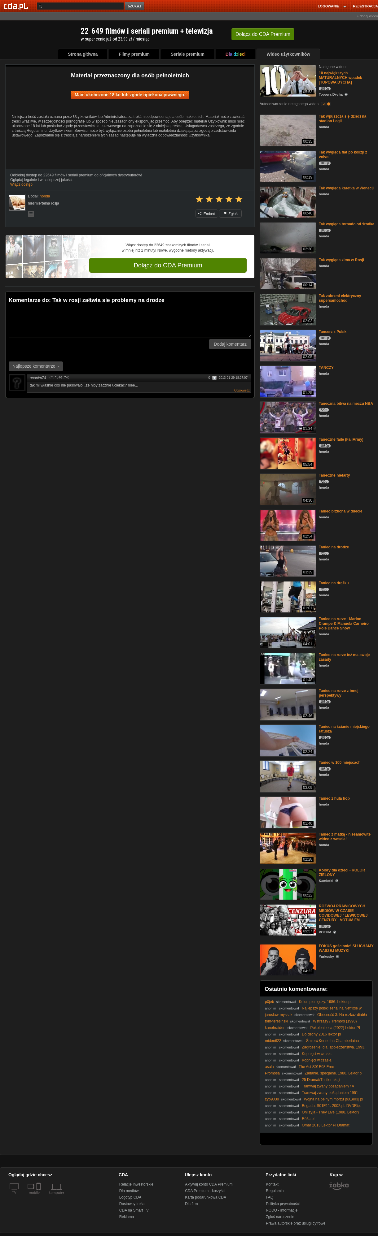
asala (269, 1067)
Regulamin (275, 1191)
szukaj (135, 6)
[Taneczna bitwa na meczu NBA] (287, 417)
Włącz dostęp (21, 184)
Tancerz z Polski (333, 332)
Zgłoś (230, 214)
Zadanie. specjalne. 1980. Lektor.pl (333, 1073)
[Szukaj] (80, 6)
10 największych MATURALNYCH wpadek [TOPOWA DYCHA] (340, 77)
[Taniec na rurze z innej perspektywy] (287, 704)
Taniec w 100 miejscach (340, 762)
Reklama (126, 1217)
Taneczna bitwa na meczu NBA (346, 403)
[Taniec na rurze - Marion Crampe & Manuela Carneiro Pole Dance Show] (287, 632)
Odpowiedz (242, 390)
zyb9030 (272, 1099)
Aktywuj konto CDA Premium (208, 1184)
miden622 (273, 1041)
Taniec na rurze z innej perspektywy (338, 693)
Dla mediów (129, 1191)
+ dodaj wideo (367, 16)
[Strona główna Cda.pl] (16, 6)
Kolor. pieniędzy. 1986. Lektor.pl (325, 1002)
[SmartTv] (39, 1196)
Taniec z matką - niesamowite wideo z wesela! (345, 836)
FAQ (269, 1197)
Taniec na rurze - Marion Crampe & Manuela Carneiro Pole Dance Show (344, 623)
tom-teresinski (276, 1021)
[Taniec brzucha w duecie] (287, 524)
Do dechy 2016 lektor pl (321, 1034)
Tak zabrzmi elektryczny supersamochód (340, 298)
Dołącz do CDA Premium (168, 265)
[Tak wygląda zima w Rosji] (287, 273)
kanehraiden (275, 1028)
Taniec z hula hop (334, 798)
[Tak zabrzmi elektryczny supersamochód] (287, 309)
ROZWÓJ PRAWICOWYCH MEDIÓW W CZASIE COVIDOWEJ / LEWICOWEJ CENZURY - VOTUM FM (343, 913)
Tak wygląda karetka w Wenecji (346, 188)
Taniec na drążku (334, 583)
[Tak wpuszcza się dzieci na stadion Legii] (287, 129)
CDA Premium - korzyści (205, 1191)
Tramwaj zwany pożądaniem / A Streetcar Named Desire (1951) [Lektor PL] (309, 1088)
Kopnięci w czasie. (317, 1054)
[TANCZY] (287, 381)
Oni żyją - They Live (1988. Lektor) (330, 1112)
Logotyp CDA (130, 1197)
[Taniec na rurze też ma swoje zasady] (287, 668)
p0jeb (269, 1002)
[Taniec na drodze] (287, 560)
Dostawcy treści (132, 1204)
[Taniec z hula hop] (287, 812)
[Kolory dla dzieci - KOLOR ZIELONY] (287, 883)
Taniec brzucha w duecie (340, 511)
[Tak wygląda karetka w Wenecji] (287, 201)
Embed (206, 214)
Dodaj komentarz (230, 344)
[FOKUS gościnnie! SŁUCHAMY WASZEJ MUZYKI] (287, 959)
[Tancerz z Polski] (287, 345)
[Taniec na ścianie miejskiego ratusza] (287, 740)
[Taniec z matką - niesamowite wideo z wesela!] (287, 847)
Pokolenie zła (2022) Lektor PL (335, 1028)
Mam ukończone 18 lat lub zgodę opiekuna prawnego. (130, 94)
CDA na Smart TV (134, 1210)
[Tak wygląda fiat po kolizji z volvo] (287, 165)
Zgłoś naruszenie (280, 1217)
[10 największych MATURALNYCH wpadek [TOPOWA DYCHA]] (287, 80)
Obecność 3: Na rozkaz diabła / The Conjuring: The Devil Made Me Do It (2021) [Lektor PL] (316, 1017)
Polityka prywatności (283, 1204)
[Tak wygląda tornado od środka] (287, 237)
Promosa (272, 1073)
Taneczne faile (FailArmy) (341, 439)
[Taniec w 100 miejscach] (287, 776)
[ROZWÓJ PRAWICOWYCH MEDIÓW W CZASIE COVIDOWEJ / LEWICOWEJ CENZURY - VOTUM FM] (287, 919)
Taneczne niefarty (334, 475)
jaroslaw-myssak (278, 1015)
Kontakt (272, 1184)
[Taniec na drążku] (287, 596)
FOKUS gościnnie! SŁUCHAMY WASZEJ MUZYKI (346, 948)
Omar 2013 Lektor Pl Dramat (325, 1125)
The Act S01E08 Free (316, 1067)
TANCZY (326, 367)
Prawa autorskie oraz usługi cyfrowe (295, 1223)
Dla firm (191, 1204)
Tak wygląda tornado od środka (346, 224)
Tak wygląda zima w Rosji (341, 260)
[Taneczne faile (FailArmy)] (287, 453)
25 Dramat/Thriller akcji (321, 1080)
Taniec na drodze (334, 547)
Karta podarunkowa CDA (205, 1197)
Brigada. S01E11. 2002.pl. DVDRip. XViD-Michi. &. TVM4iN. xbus (313, 1108)
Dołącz (262, 34)
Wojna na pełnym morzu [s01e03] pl (333, 1099)
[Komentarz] (130, 322)
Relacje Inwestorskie (136, 1184)
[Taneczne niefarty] (287, 488)
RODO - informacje (281, 1210)
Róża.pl (308, 1119)
